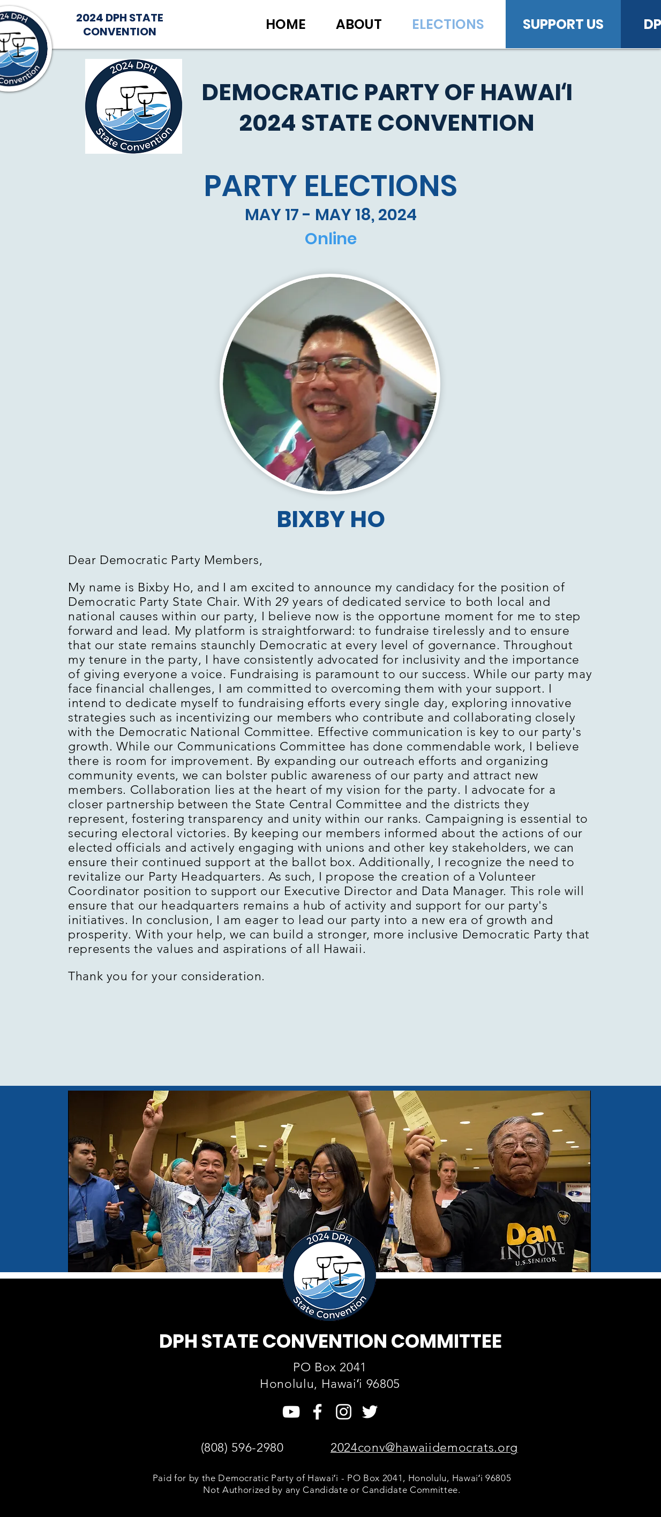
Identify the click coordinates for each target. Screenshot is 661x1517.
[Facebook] (317, 1411)
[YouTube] (291, 1411)
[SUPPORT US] (563, 24)
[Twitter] (369, 1411)
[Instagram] (343, 1411)
